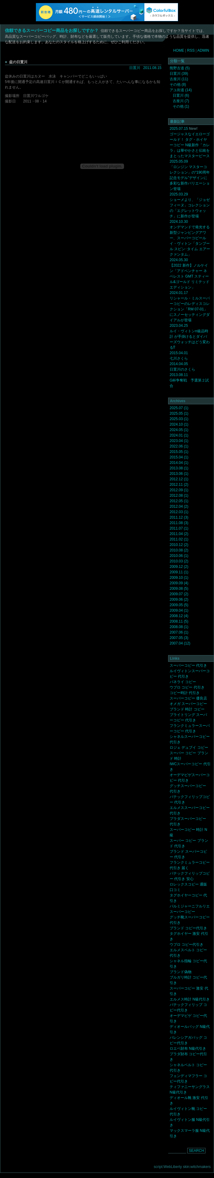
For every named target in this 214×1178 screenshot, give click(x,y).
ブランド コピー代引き (188, 928)
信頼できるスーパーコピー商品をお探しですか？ (51, 30)
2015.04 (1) (179, 457)
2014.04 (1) (179, 463)
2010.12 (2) (179, 545)
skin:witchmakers (197, 1167)
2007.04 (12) (180, 643)
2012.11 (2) (179, 484)
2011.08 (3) (179, 523)
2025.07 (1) (179, 408)
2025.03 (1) (179, 419)
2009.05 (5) (179, 605)
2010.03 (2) (179, 561)
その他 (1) (181, 106)
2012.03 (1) (179, 512)
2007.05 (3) (179, 638)
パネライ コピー (183, 682)
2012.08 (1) (179, 495)
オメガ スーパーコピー (188, 704)
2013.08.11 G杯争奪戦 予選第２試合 (189, 380)
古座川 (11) (179, 79)
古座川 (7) (181, 101)
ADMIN (203, 50)
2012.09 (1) (179, 490)
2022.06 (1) (179, 446)
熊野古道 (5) (180, 68)
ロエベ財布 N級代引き (188, 1048)
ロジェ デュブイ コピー (189, 747)
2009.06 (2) (179, 599)
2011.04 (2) (179, 534)
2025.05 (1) (179, 413)
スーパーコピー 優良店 (188, 698)
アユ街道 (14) (181, 90)
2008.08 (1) (179, 627)
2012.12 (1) (179, 479)
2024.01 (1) (179, 435)
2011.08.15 (152, 68)
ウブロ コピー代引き (186, 944)
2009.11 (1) (179, 572)
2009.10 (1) (179, 577)
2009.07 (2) (179, 594)
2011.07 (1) (179, 528)
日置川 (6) (181, 95)
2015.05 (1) (179, 452)
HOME (178, 50)
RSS (191, 50)
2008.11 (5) (179, 621)
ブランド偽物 (181, 972)
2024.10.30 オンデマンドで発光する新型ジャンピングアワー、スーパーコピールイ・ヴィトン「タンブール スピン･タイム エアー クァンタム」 (190, 238)
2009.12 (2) (179, 567)
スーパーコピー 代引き (188, 665)
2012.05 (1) (179, 501)
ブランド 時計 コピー (187, 709)
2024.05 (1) (179, 430)
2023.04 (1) (179, 441)
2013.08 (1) (179, 468)
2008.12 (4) (179, 616)
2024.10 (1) (179, 424)
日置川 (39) (179, 73)
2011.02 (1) (179, 539)
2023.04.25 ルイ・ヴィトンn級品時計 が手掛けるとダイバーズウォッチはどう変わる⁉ (190, 336)
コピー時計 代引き (185, 693)
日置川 (134, 68)
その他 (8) (178, 84)
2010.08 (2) (179, 550)
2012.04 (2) (179, 506)
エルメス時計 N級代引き (190, 999)
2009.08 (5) (179, 588)
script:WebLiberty (168, 1167)
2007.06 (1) (179, 632)
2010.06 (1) (179, 556)
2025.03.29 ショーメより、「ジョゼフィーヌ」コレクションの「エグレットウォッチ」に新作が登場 (190, 205)
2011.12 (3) (179, 517)
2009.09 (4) (179, 583)
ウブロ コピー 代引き (187, 687)
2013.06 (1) (179, 474)
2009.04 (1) (179, 610)
